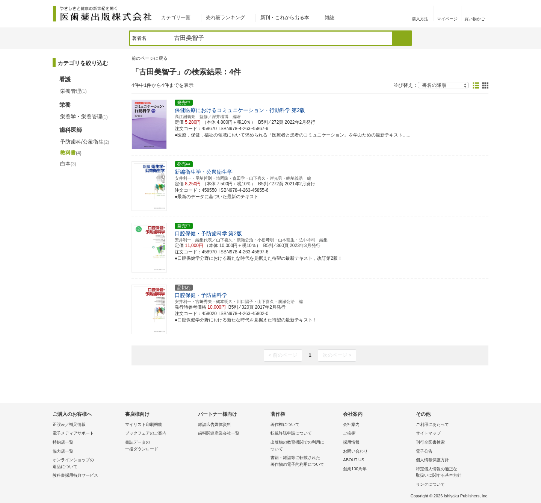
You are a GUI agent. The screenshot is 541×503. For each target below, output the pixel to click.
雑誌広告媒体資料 (214, 424)
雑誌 (329, 17)
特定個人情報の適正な (450, 473)
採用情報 (351, 442)
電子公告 (424, 451)
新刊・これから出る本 (284, 17)
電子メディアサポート (73, 433)
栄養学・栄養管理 (84, 117)
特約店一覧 (63, 442)
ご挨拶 (349, 433)
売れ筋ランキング (225, 17)
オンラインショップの (87, 464)
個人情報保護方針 (432, 460)
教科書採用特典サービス (75, 475)
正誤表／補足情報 (69, 424)
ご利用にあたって (432, 424)
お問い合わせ (355, 451)
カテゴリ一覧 (175, 17)
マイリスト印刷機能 (143, 424)
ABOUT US (353, 460)
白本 (68, 164)
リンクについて (430, 484)
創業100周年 (354, 469)
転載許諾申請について (291, 433)
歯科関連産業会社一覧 (218, 433)
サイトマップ (428, 433)
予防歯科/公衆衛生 (84, 142)
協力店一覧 (63, 451)
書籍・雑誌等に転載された (304, 461)
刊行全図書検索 (430, 442)
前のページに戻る (149, 58)
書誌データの (159, 446)
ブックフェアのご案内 (145, 433)
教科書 (71, 153)
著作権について (284, 424)
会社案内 (351, 424)
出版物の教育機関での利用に (304, 446)
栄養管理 (73, 91)
